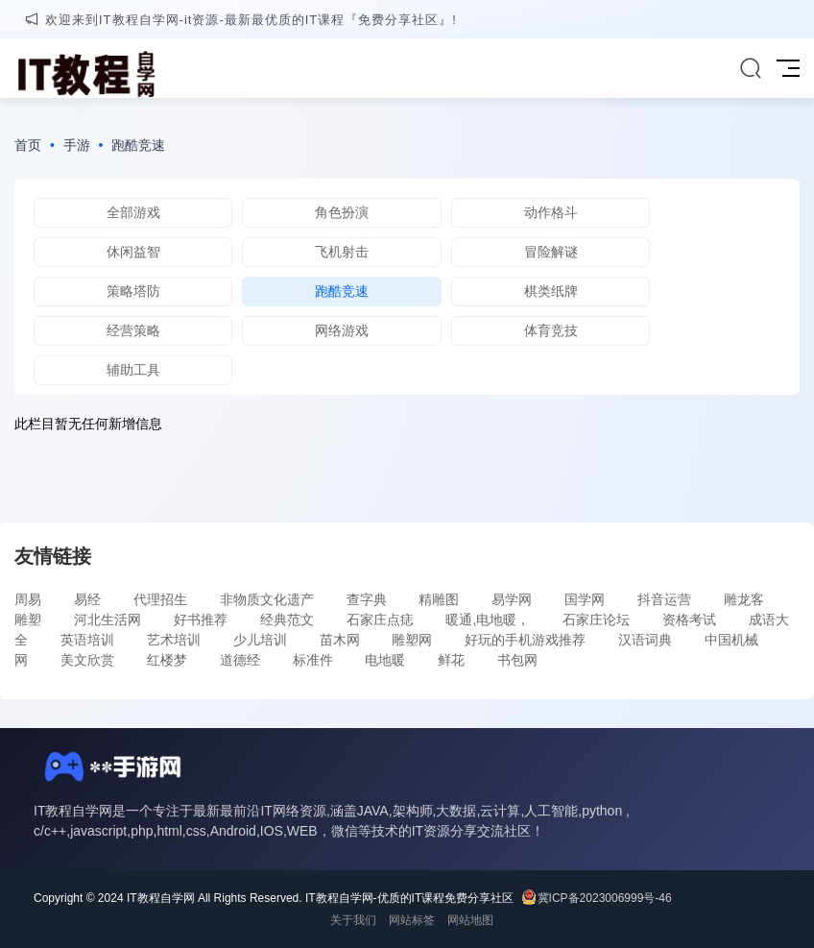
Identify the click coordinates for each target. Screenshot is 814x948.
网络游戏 (342, 330)
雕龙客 (744, 599)
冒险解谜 (551, 251)
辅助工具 (133, 369)
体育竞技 (551, 330)
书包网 (517, 660)
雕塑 (27, 619)
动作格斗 (551, 212)
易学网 (511, 599)
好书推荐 (200, 619)
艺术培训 (174, 639)
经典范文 (287, 619)
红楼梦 (167, 660)
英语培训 (87, 639)
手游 (76, 145)
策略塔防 (133, 291)
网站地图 (470, 920)
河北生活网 (107, 619)
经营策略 (133, 330)
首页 (27, 145)
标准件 (313, 660)
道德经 (240, 660)
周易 (27, 599)
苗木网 (340, 639)
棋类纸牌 (551, 291)
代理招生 (160, 599)
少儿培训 (260, 639)
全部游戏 (133, 212)
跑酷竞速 (138, 145)
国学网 (584, 599)
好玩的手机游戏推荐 (525, 639)
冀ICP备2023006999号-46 (605, 898)
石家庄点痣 (380, 619)
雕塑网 (412, 639)
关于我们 (353, 920)
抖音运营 (664, 599)
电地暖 (385, 660)
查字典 (367, 599)
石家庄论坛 (596, 619)
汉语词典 (645, 639)
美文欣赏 (87, 660)
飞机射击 (342, 251)
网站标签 (412, 920)
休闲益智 (133, 251)
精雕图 (439, 599)
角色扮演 (342, 212)
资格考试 (689, 619)
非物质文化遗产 (267, 599)
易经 (87, 599)
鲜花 (451, 660)
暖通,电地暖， (487, 619)
